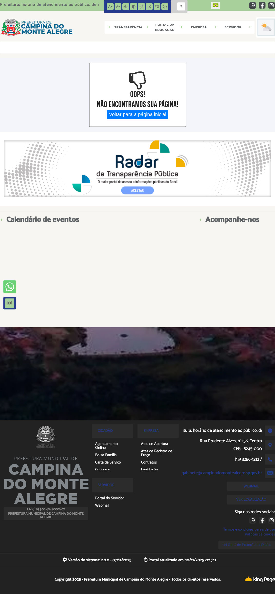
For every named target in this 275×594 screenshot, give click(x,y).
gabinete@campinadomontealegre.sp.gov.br (222, 473)
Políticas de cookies (260, 534)
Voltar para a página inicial (137, 114)
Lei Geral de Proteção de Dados (246, 545)
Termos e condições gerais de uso (249, 529)
